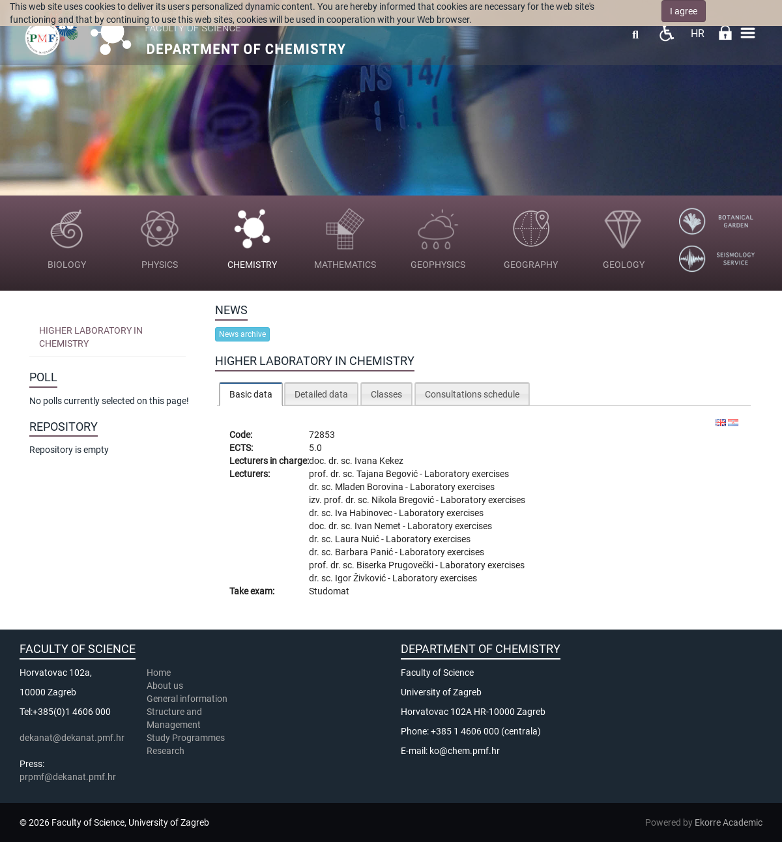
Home (159, 672)
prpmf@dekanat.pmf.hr (68, 777)
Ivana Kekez (379, 461)
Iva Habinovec (364, 513)
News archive (242, 334)
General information (187, 698)
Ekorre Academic (728, 822)
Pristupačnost (666, 33)
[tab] (251, 394)
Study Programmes (186, 738)
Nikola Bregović (403, 500)
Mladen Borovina (370, 487)
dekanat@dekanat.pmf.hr (72, 738)
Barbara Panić (365, 552)
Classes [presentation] (386, 394)
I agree (683, 11)
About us (166, 685)
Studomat (329, 591)
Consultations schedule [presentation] (472, 394)
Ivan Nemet (379, 526)
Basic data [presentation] (250, 394)
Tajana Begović (388, 474)
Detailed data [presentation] (321, 394)
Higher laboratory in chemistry (91, 337)
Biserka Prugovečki (395, 565)
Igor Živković (361, 578)
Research (166, 751)
